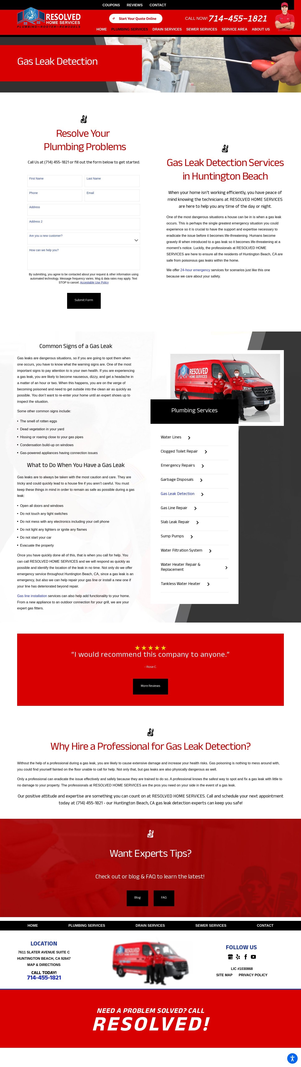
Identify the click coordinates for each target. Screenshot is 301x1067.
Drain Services (150, 925)
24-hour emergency (195, 270)
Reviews (135, 5)
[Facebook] (245, 956)
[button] (292, 1058)
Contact (157, 5)
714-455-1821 (237, 18)
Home (33, 925)
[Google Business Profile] (230, 956)
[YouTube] (253, 956)
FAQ (164, 898)
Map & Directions (44, 965)
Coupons (111, 5)
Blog (137, 898)
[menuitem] (103, 31)
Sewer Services (210, 925)
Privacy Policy (253, 975)
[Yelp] (238, 956)
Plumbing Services (86, 925)
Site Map (224, 975)
